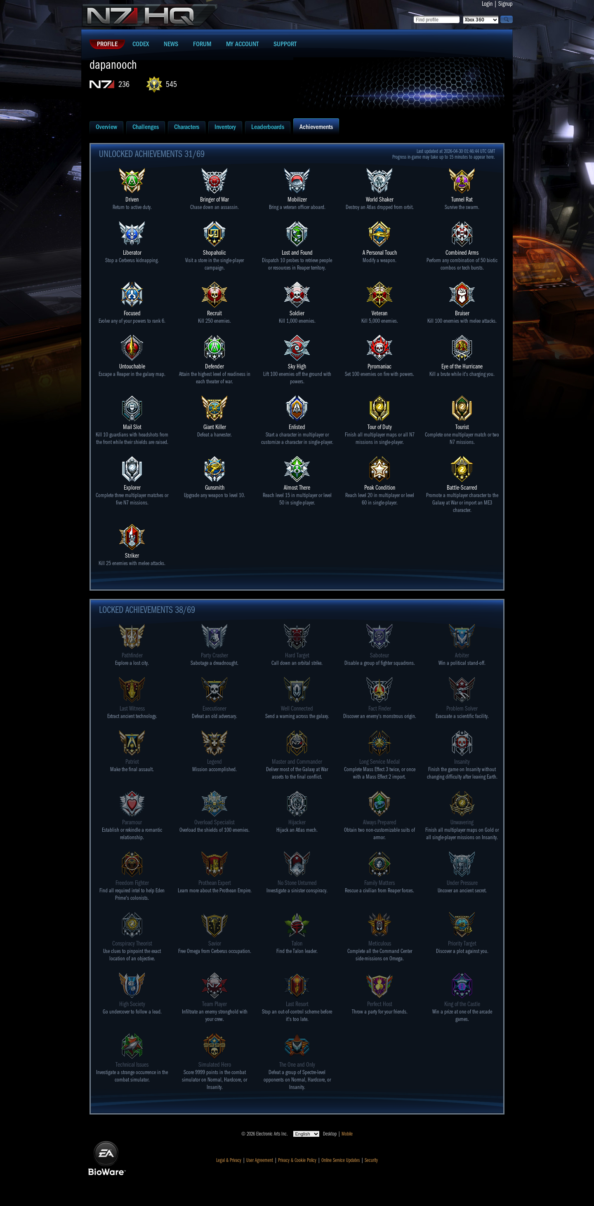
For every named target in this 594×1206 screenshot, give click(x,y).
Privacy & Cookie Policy (297, 1160)
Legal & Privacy (228, 1160)
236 (124, 84)
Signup (505, 3)
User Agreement (259, 1160)
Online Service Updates (340, 1160)
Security (371, 1160)
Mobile (347, 1134)
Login (487, 3)
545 (171, 84)
